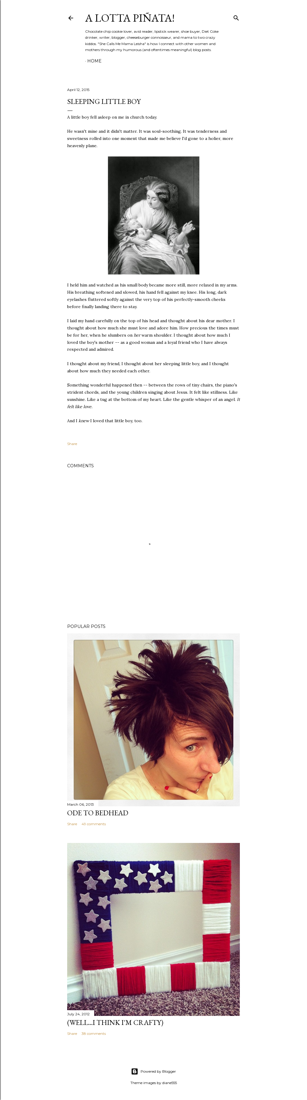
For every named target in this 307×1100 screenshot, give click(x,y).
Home (94, 61)
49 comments (94, 824)
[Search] (236, 17)
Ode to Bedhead (97, 812)
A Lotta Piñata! (129, 18)
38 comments (94, 1033)
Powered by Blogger (153, 1071)
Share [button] (72, 443)
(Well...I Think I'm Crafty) (115, 1022)
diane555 (169, 1082)
